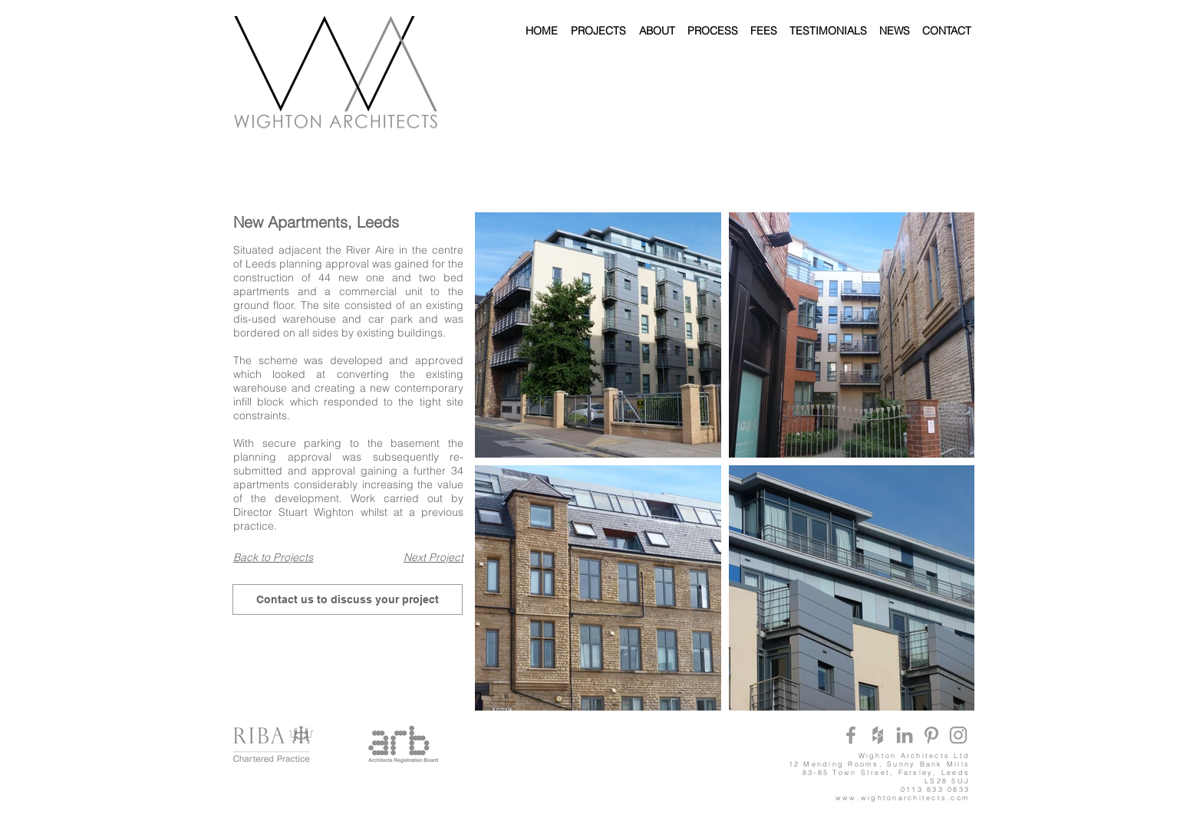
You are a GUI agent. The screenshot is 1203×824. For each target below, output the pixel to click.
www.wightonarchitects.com (903, 797)
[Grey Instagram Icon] (958, 735)
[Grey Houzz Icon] (877, 735)
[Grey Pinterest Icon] (931, 735)
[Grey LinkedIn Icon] (904, 735)
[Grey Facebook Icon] (850, 735)
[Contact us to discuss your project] (347, 599)
